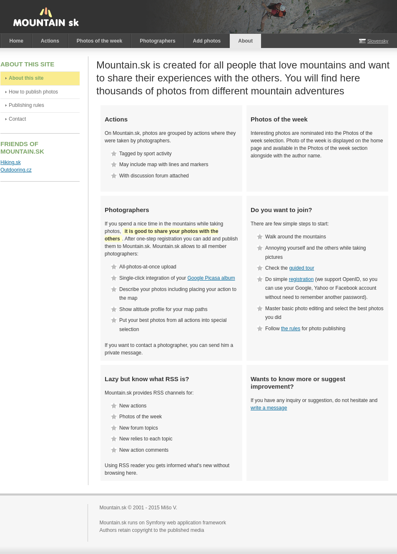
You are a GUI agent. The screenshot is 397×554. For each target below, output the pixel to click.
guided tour (301, 268)
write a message (269, 408)
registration (301, 279)
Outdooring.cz (16, 170)
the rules (290, 328)
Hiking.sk (10, 162)
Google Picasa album (211, 278)
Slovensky (377, 40)
